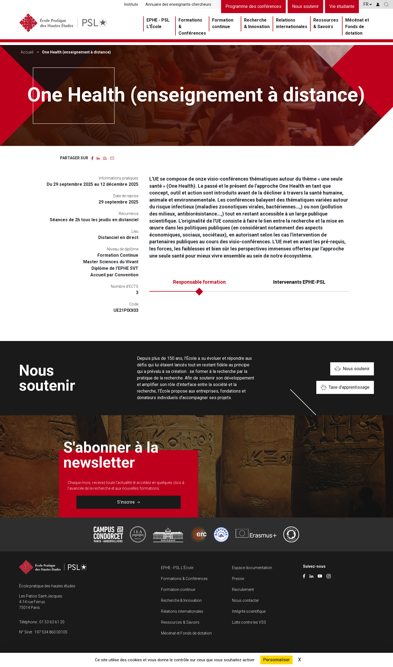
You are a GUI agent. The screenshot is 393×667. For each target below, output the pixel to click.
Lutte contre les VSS (249, 622)
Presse (238, 578)
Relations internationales (291, 24)
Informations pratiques (118, 178)
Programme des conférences (253, 6)
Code (133, 304)
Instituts (131, 4)
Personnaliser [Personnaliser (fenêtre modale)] (276, 659)
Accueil (27, 52)
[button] (386, 4)
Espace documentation (252, 568)
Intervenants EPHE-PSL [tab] (299, 282)
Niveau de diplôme (122, 249)
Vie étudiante (342, 6)
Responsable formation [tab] (199, 282)
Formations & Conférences (192, 28)
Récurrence (128, 213)
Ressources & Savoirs (325, 24)
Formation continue (222, 24)
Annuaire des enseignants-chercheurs (178, 4)
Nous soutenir (305, 6)
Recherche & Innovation (257, 24)
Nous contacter (245, 600)
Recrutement (243, 589)
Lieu (135, 231)
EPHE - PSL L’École (158, 24)
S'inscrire (128, 502)
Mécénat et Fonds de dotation (357, 28)
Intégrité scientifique (249, 611)
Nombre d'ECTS (124, 286)
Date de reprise (125, 196)
